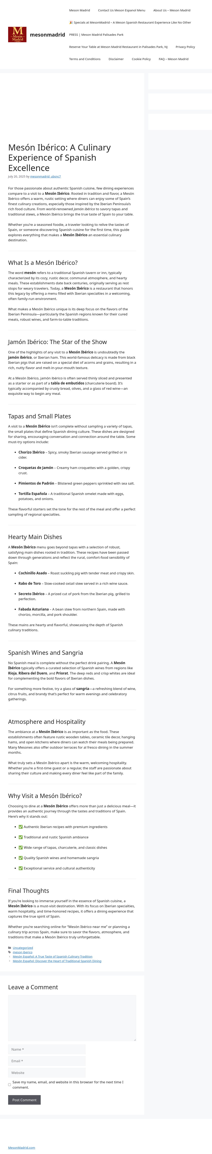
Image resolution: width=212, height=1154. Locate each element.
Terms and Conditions (85, 59)
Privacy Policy (185, 47)
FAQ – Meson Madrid (174, 59)
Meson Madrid (79, 10)
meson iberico (22, 952)
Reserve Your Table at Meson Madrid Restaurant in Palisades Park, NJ (118, 47)
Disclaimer (116, 59)
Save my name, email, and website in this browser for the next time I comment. (68, 1085)
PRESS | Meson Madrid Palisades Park (96, 34)
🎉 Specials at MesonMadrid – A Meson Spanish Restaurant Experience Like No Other (130, 22)
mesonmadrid (47, 34)
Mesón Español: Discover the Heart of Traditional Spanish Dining (57, 961)
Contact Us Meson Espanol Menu (121, 10)
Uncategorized (23, 948)
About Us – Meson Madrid (171, 10)
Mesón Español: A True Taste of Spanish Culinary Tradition (52, 956)
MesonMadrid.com (21, 1147)
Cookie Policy (141, 59)
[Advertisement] (72, 111)
